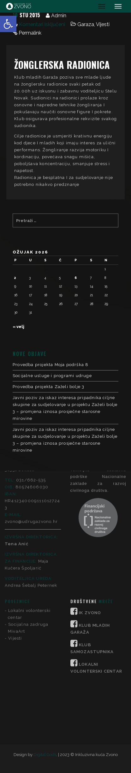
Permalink (30, 33)
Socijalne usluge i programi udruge (52, 375)
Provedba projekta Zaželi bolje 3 (48, 386)
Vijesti (103, 24)
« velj (18, 326)
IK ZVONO (90, 529)
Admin (58, 16)
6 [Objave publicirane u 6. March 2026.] (75, 278)
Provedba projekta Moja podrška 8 (50, 364)
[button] (8, 24)
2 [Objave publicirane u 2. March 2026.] (15, 278)
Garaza (85, 24)
